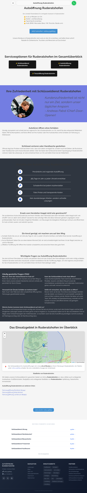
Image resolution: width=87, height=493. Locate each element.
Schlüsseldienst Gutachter (76, 478)
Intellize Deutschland (74, 473)
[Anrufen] (74, 3)
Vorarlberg (47, 484)
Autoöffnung (37, 3)
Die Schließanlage (74, 471)
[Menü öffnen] (13, 3)
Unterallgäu (59, 478)
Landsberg (47, 481)
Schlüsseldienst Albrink (75, 480)
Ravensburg (55, 475)
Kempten (55, 467)
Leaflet (72, 362)
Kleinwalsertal (48, 470)
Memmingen (47, 473)
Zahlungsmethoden (33, 473)
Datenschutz (31, 478)
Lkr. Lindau (56, 470)
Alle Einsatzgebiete (43, 454)
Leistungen (31, 467)
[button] (43, 345)
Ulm (53, 478)
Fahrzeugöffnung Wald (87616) (12, 392)
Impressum (31, 475)
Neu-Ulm (46, 478)
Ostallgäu (46, 475)
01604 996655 (16, 368)
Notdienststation (73, 467)
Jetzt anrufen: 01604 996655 (43, 31)
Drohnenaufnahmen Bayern (76, 475)
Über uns (30, 471)
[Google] (11, 478)
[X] (7, 478)
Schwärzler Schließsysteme (76, 469)
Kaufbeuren (47, 467)
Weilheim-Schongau (57, 481)
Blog (29, 469)
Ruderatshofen (48, 3)
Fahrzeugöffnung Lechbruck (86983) (14, 394)
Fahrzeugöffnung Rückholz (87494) (13, 390)
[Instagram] (3, 478)
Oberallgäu (56, 473)
